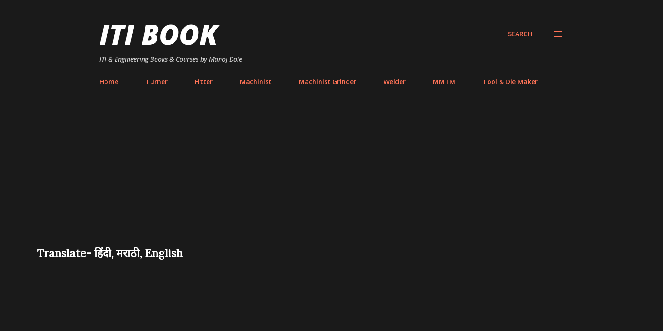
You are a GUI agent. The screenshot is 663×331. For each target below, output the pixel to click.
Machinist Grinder (327, 81)
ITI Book (158, 34)
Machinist (256, 81)
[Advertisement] (331, 176)
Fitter (204, 81)
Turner (156, 81)
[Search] (520, 34)
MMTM (444, 81)
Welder (395, 81)
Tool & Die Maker (510, 81)
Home (108, 81)
